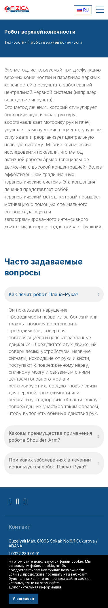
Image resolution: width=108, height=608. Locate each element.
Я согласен (23, 599)
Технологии (15, 42)
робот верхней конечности (56, 42)
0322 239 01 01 (24, 553)
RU (83, 9)
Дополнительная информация (35, 587)
